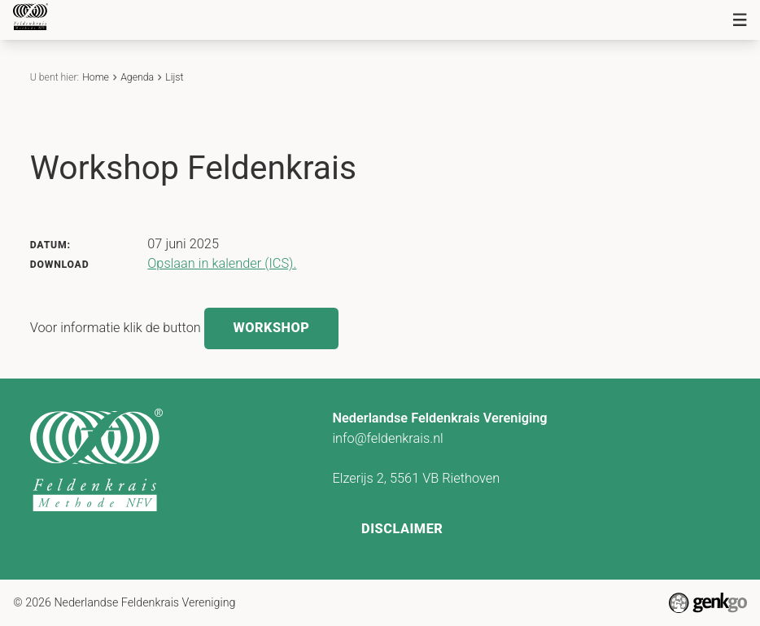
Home (95, 77)
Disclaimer (402, 528)
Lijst (174, 77)
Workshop (271, 327)
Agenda (137, 77)
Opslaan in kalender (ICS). (221, 263)
